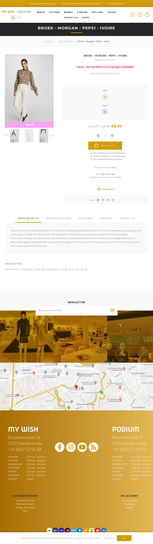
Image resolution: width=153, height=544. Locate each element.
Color (104, 105)
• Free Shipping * (115, 3)
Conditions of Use (25, 500)
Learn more (109, 538)
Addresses (129, 504)
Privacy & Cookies (25, 507)
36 (105, 97)
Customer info (129, 500)
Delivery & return (25, 504)
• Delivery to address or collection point (81, 3)
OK (124, 538)
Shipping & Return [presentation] (58, 218)
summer (9, 269)
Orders (129, 507)
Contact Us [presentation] (127, 218)
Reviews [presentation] (106, 218)
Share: (91, 200)
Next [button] (50, 136)
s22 (82, 269)
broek (37, 269)
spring (50, 269)
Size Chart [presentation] (86, 218)
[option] (14, 135)
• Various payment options (42, 3)
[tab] (28, 218)
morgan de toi (67, 269)
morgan (24, 269)
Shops (85, 17)
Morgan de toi (108, 60)
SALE (29, 125)
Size (105, 90)
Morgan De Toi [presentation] (28, 218)
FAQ (25, 511)
